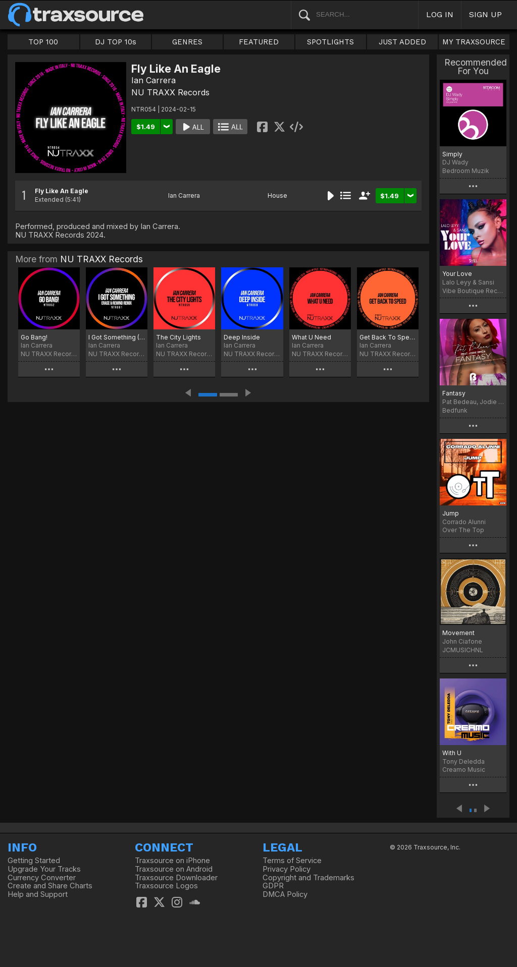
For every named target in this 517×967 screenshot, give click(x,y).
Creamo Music (463, 769)
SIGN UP (485, 14)
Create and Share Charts (50, 885)
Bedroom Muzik (465, 171)
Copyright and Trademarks (308, 877)
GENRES (187, 41)
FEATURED (259, 41)
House (277, 195)
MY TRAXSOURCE (473, 41)
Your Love (457, 273)
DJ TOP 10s (115, 41)
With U (451, 753)
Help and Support (38, 894)
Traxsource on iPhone (172, 860)
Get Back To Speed (387, 337)
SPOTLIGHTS (330, 41)
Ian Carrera (153, 80)
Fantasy (454, 393)
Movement (458, 633)
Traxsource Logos (166, 885)
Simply (452, 154)
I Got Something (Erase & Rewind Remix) (116, 337)
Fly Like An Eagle (61, 191)
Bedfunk (455, 410)
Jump (450, 513)
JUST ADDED (402, 41)
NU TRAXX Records (170, 92)
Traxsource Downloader (176, 877)
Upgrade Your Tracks (44, 869)
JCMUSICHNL (462, 650)
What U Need (311, 337)
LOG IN (439, 14)
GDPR (273, 885)
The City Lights (178, 337)
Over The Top (463, 530)
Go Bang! (34, 337)
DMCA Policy (285, 894)
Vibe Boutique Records (473, 291)
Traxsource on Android (174, 869)
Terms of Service (292, 860)
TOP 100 (43, 41)
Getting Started (34, 860)
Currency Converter (42, 877)
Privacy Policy (287, 869)
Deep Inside (242, 337)
